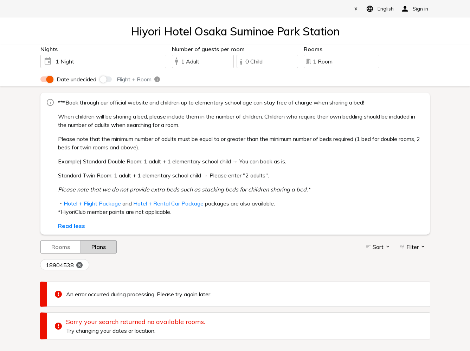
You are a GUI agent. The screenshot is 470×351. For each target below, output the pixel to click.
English (379, 9)
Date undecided (76, 79)
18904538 (64, 265)
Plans (98, 246)
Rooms (60, 246)
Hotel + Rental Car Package (168, 203)
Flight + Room (139, 79)
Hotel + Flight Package (92, 203)
